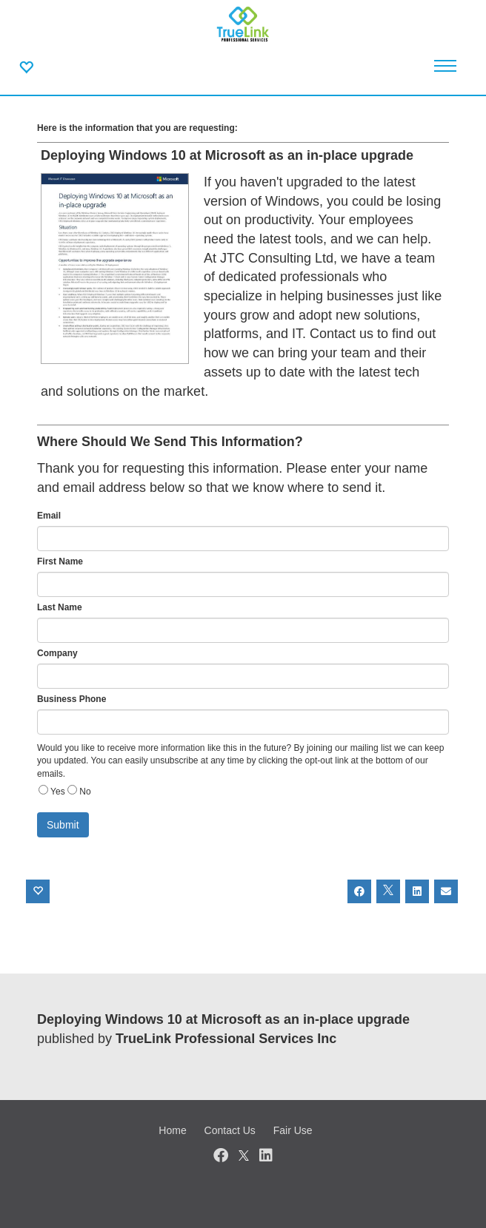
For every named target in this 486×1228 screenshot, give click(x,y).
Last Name (59, 607)
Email (49, 515)
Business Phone (71, 699)
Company (57, 653)
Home (172, 1130)
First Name (60, 561)
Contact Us (230, 1130)
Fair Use (293, 1130)
